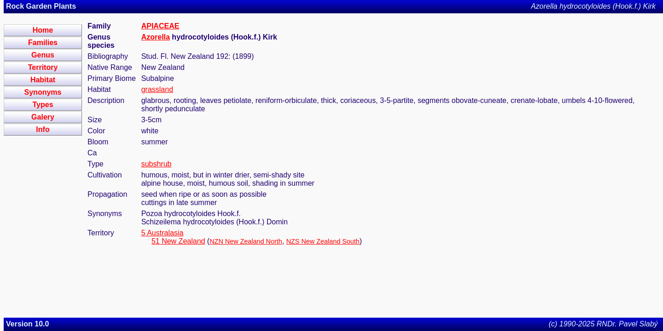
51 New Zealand (178, 241)
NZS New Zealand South (323, 241)
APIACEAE (160, 26)
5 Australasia (162, 233)
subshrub (156, 164)
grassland (157, 89)
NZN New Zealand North (245, 241)
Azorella (155, 37)
